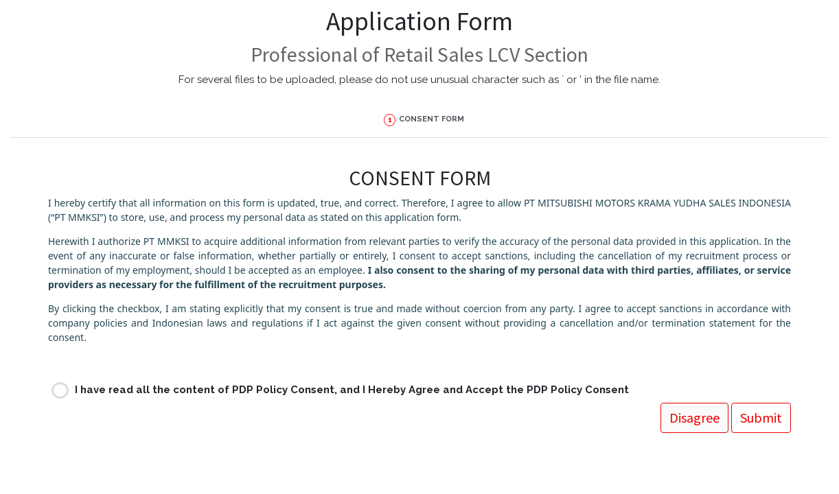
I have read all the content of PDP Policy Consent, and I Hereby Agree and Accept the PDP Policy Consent (352, 350)
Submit (78, 378)
